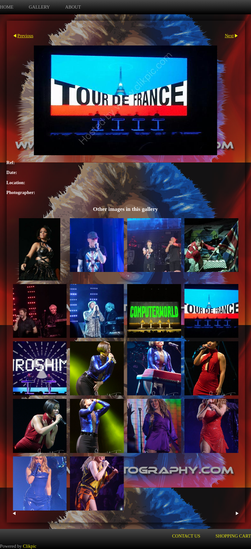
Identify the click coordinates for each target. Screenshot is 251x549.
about (73, 7)
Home (6, 7)
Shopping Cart (233, 536)
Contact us (186, 536)
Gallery (39, 7)
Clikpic (29, 546)
